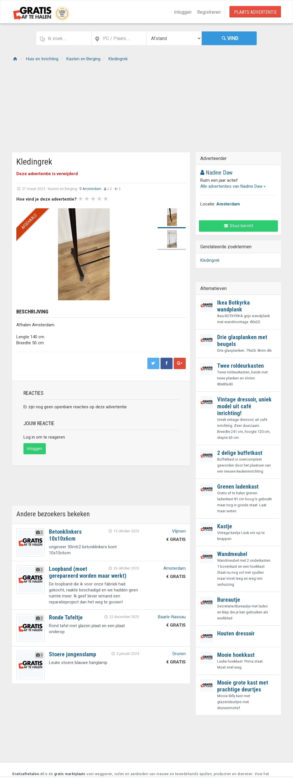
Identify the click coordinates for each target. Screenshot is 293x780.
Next (144, 254)
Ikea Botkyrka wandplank (233, 306)
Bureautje (228, 599)
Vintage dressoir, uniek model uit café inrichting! (244, 406)
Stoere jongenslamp (72, 654)
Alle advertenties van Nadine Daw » (233, 186)
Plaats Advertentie (255, 12)
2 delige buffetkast (239, 452)
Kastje (224, 526)
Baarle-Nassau (172, 616)
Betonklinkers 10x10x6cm (65, 535)
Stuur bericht (238, 225)
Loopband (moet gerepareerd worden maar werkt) (87, 572)
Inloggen (182, 12)
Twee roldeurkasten (240, 365)
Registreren (209, 12)
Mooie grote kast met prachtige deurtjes (242, 686)
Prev (23, 254)
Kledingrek (209, 260)
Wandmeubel (232, 554)
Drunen (179, 653)
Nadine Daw (216, 172)
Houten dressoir (236, 633)
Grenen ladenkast (238, 486)
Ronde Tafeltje (66, 617)
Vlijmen (179, 531)
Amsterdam (91, 189)
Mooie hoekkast (236, 654)
